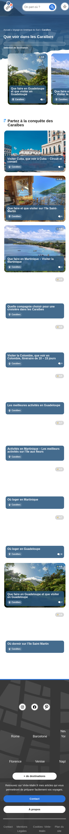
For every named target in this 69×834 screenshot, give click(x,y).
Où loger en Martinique (22, 499)
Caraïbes (19, 99)
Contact (35, 798)
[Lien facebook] (34, 707)
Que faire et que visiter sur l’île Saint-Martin (32, 210)
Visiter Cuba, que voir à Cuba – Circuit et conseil (34, 160)
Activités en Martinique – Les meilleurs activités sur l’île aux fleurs (33, 450)
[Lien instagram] (22, 707)
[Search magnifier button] (52, 7)
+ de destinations (34, 776)
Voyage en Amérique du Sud (26, 30)
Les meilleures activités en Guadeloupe (33, 405)
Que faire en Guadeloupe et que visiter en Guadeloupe (27, 91)
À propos (34, 809)
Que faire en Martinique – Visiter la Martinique (30, 260)
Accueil (7, 30)
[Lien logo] (35, 692)
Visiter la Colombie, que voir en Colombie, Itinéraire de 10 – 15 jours (31, 357)
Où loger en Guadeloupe (23, 549)
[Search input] (35, 7)
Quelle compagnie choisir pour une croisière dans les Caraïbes (31, 308)
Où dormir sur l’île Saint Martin (28, 643)
